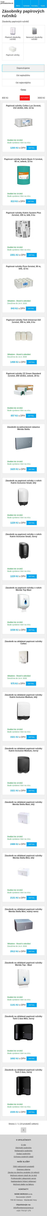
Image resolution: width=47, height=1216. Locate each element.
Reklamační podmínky (23, 1151)
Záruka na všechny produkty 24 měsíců (23, 1172)
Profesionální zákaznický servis (23, 1178)
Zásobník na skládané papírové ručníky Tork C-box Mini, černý (23, 1017)
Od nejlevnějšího (23, 83)
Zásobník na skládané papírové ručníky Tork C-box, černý (23, 1071)
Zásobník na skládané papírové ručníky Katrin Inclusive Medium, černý (23, 749)
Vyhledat (26, 6)
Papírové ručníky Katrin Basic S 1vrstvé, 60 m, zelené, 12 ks (23, 160)
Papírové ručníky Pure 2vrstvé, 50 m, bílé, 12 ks (23, 267)
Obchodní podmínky (23, 1148)
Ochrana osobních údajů (23, 1157)
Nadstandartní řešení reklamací (23, 1181)
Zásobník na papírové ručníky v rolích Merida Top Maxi (23, 589)
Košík (43, 6)
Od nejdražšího (23, 75)
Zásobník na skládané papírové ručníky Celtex (23, 642)
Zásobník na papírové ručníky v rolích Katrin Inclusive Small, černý (23, 535)
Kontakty (34, 6)
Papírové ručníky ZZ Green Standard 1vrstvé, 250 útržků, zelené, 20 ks (23, 374)
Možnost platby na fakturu (23, 1184)
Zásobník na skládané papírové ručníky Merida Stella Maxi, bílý (23, 803)
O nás (23, 1145)
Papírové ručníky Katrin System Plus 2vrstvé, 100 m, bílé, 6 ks (23, 214)
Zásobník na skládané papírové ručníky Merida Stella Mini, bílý (23, 857)
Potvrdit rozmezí (25, 98)
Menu (18, 6)
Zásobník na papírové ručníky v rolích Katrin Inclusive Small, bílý (23, 482)
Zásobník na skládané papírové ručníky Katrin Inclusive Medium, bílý (23, 696)
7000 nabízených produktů (23, 1166)
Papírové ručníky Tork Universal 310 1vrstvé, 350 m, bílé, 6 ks (23, 321)
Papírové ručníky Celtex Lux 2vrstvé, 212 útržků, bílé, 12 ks (23, 107)
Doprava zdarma (23, 1169)
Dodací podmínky (24, 1154)
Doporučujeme (23, 68)
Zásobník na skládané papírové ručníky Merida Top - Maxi (23, 964)
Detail (32, 148)
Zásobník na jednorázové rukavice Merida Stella (23, 428)
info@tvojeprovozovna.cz (23, 1208)
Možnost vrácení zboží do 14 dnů (23, 1175)
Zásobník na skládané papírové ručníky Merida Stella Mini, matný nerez (23, 910)
